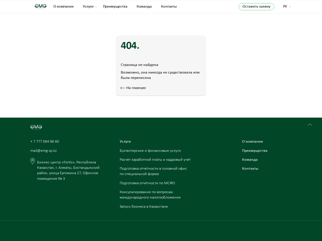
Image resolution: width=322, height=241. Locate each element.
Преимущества (115, 6)
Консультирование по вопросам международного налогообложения (150, 195)
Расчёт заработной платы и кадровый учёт (155, 160)
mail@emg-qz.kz (43, 151)
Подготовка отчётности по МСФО (147, 183)
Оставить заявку (256, 6)
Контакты (169, 6)
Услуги (88, 6)
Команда (144, 6)
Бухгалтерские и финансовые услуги (150, 151)
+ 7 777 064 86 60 (44, 142)
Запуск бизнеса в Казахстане (144, 207)
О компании (63, 6)
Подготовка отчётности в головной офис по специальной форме (153, 171)
